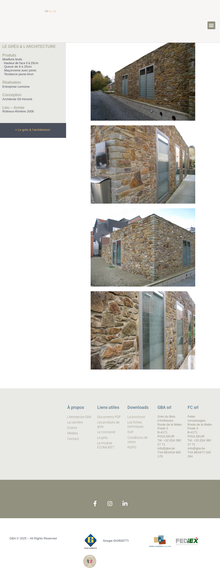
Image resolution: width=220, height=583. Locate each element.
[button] (211, 25)
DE (54, 11)
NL (50, 11)
